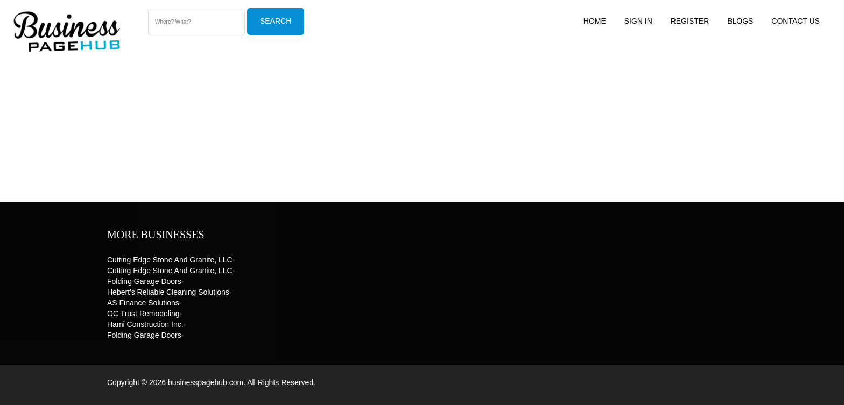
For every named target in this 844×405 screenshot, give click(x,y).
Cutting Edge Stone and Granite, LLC (170, 259)
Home (594, 21)
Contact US (795, 21)
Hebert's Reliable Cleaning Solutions (168, 292)
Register (690, 21)
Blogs (740, 21)
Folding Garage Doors (144, 281)
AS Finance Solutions (143, 303)
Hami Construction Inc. (145, 324)
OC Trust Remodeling (143, 313)
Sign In (638, 21)
